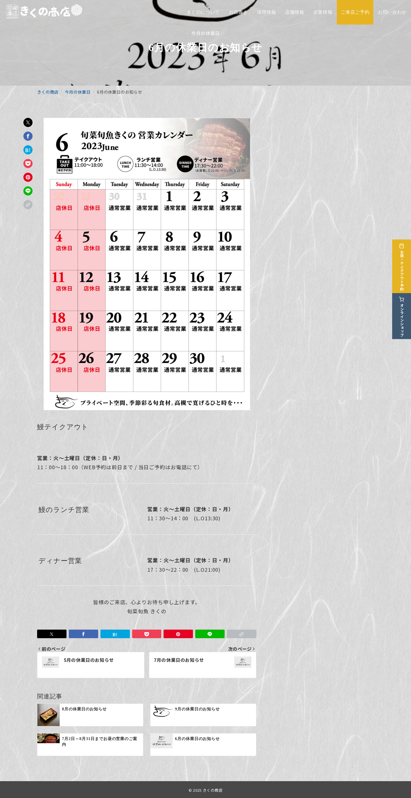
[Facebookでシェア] (28, 136)
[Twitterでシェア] (28, 122)
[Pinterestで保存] (28, 177)
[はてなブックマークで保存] (28, 149)
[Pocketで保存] (28, 163)
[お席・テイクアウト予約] (403, 263)
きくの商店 (213, 790)
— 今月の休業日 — (205, 33)
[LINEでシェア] (28, 191)
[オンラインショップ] (403, 312)
